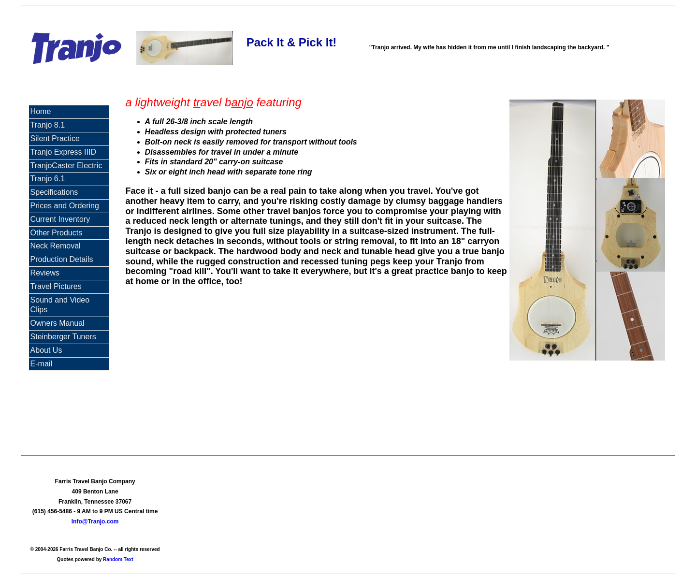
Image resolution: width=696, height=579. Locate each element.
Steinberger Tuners (63, 337)
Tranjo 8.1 (47, 125)
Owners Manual (57, 323)
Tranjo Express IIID (63, 152)
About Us (46, 350)
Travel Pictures (56, 286)
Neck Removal (55, 246)
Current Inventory (60, 219)
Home (40, 111)
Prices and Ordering (64, 206)
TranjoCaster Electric (66, 165)
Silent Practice (55, 138)
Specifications (54, 192)
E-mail (41, 364)
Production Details (61, 259)
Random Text (118, 559)
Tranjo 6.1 (47, 178)
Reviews (44, 273)
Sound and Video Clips (59, 305)
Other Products (56, 233)
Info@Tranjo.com (95, 521)
